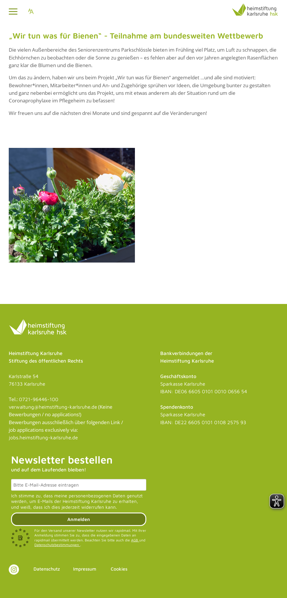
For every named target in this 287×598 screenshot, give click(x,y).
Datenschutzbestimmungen (57, 545)
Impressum (84, 568)
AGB (135, 540)
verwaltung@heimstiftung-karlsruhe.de (53, 407)
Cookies (119, 568)
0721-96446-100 (38, 399)
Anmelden (78, 519)
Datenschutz (47, 568)
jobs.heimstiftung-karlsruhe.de (43, 437)
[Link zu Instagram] (14, 569)
